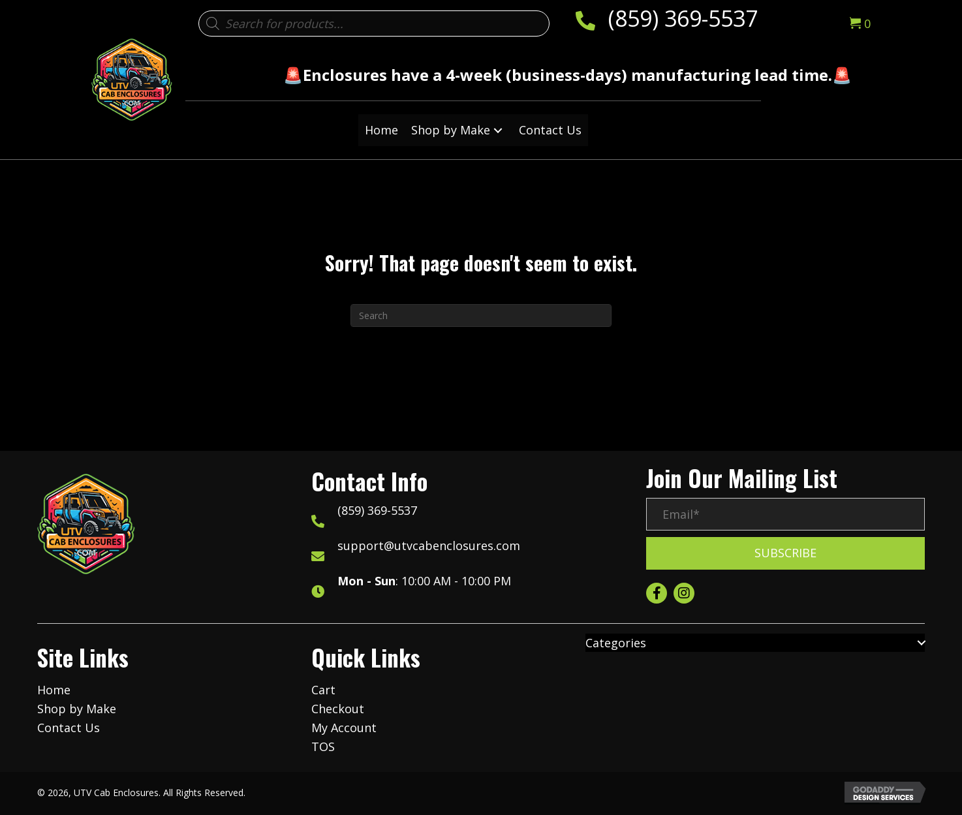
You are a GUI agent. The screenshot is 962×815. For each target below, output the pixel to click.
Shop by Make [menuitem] (76, 708)
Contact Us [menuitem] (68, 727)
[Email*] (785, 514)
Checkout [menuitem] (337, 708)
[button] (498, 130)
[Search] (481, 315)
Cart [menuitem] (323, 690)
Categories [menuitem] (615, 643)
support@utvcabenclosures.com (428, 545)
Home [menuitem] (53, 690)
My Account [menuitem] (344, 727)
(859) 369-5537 (683, 18)
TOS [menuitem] (323, 746)
